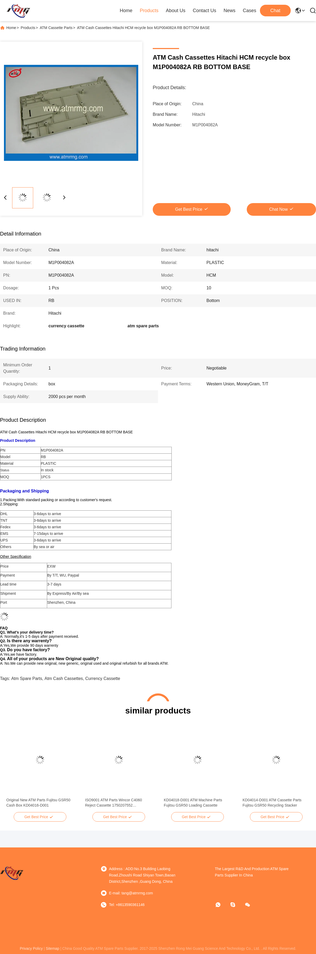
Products (149, 10)
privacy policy (31, 948)
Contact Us (204, 10)
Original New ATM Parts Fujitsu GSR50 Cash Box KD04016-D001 (38, 802)
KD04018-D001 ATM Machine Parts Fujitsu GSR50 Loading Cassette (193, 802)
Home (126, 10)
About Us (175, 10)
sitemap (52, 948)
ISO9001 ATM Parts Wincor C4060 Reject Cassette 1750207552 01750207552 (113, 803)
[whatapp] (222, 905)
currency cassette (102, 678)
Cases (249, 10)
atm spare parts (26, 678)
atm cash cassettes (64, 678)
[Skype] (236, 905)
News (229, 10)
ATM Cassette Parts (56, 28)
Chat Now (278, 209)
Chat (275, 10)
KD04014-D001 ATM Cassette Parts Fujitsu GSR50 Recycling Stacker (272, 802)
